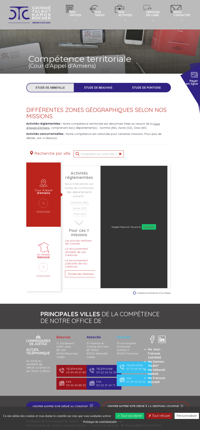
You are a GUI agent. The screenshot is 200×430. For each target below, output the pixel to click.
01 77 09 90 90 (134, 367)
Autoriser (149, 226)
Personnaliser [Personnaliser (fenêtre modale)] (187, 416)
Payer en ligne (192, 78)
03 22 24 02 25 (103, 370)
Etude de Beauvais (98, 87)
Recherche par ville (49, 153)
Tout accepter (129, 416)
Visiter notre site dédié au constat (63, 406)
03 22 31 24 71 (103, 383)
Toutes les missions (81, 274)
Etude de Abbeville (50, 87)
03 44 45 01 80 (73, 370)
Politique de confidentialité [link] (100, 421)
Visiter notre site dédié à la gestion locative (146, 406)
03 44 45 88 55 (73, 383)
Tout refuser (159, 416)
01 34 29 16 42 (134, 380)
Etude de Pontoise (146, 87)
